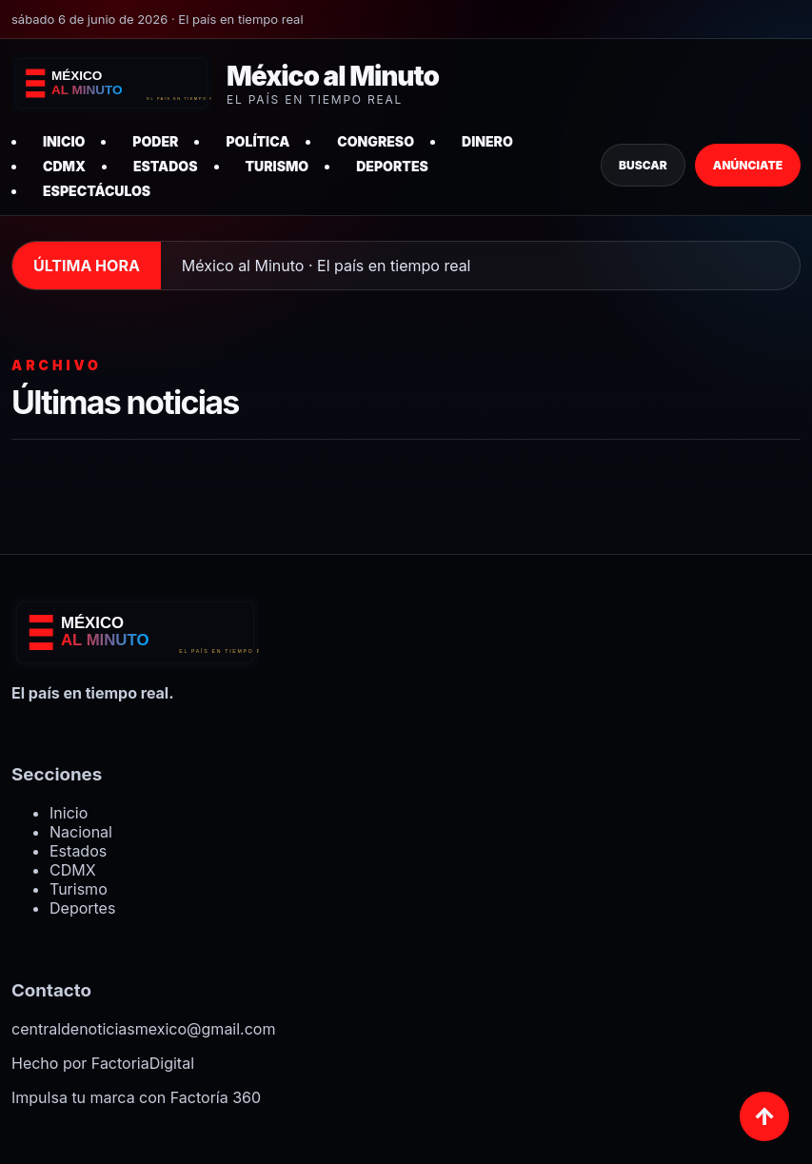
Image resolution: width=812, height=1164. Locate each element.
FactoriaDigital (142, 1063)
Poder (155, 141)
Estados (165, 166)
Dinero (487, 141)
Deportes (392, 166)
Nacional (81, 831)
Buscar (643, 165)
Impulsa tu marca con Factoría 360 (136, 1097)
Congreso (375, 141)
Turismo (277, 166)
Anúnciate (747, 165)
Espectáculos (96, 191)
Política (257, 141)
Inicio (64, 141)
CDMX (64, 166)
